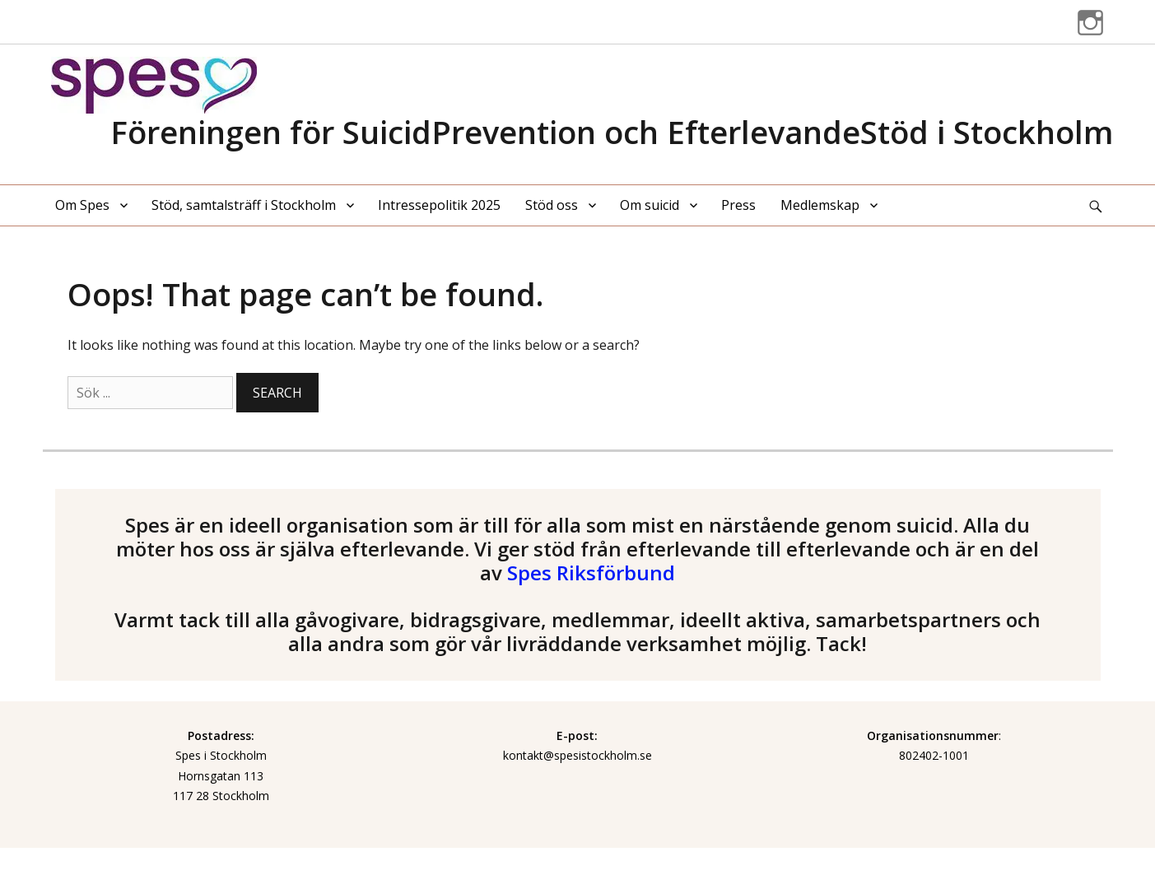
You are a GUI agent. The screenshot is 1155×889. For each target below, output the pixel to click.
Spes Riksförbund (591, 572)
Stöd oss (551, 205)
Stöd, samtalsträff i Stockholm (243, 205)
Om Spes (82, 205)
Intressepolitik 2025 (439, 205)
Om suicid (649, 205)
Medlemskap (819, 205)
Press (738, 205)
